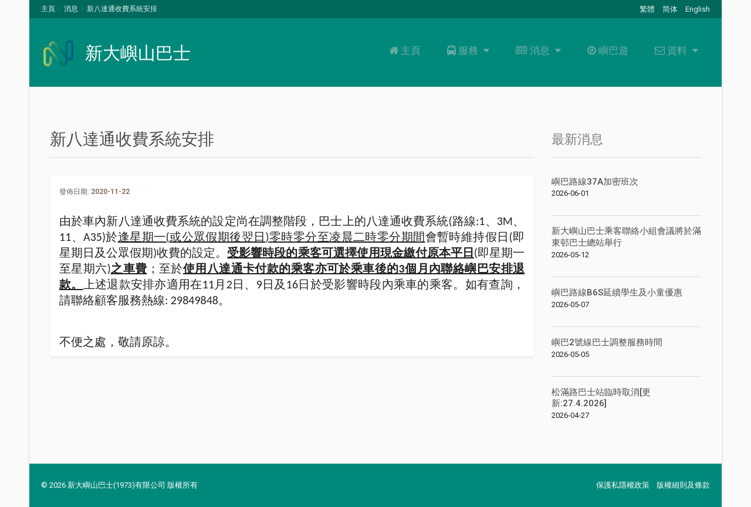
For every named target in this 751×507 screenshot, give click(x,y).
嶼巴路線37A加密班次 (595, 181)
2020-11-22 (110, 192)
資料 (675, 50)
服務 (466, 50)
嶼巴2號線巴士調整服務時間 (607, 342)
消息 (71, 9)
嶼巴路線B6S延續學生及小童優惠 (617, 292)
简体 (670, 9)
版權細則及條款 (683, 485)
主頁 (48, 9)
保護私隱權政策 (622, 485)
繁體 (647, 9)
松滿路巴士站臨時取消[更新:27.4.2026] (601, 398)
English (697, 9)
